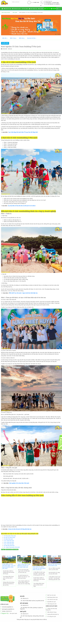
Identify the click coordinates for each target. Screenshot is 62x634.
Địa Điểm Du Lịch (51, 601)
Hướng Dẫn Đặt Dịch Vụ (53, 614)
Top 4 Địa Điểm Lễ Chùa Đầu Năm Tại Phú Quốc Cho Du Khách (21, 205)
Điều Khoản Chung (51, 612)
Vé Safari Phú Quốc (8, 539)
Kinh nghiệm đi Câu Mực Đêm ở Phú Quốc (19, 483)
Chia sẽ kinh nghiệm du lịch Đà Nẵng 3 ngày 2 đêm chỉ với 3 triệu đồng (24, 582)
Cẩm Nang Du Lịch (51, 603)
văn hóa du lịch (9, 549)
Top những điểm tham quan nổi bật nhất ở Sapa (8, 578)
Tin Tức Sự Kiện (55, 556)
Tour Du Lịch (16, 8)
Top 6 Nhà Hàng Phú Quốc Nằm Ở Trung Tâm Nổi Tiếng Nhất (23, 132)
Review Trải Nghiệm (39, 556)
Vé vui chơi (24, 8)
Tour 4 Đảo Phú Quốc (9, 540)
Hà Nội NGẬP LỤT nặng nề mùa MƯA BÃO (54, 573)
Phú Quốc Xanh (13, 613)
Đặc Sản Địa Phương (9, 556)
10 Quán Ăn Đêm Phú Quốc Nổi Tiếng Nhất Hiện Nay (19, 529)
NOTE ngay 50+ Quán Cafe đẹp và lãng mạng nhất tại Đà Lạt (39, 568)
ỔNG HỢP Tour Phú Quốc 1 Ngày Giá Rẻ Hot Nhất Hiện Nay (23, 293)
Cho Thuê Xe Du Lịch (52, 599)
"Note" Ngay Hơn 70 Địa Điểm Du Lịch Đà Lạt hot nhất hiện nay (24, 566)
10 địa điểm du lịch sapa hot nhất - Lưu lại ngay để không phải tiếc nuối (8, 566)
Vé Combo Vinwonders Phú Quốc (12, 547)
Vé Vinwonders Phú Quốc (10, 536)
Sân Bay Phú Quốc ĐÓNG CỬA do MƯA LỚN (54, 564)
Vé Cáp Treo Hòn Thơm (9, 537)
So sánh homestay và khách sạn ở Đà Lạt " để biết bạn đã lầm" (24, 577)
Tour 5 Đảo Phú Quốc (9, 544)
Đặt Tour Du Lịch (51, 595)
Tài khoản (55, 8)
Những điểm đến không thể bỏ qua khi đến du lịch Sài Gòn (8, 584)
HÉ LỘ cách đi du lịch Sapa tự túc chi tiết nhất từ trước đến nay (24, 571)
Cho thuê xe (33, 8)
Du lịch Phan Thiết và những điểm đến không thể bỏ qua (8, 572)
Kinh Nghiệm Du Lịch (24, 556)
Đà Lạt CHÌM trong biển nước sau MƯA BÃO (54, 568)
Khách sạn (7, 8)
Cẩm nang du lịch (50, 8)
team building (15, 549)
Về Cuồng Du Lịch (51, 616)
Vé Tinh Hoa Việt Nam (9, 545)
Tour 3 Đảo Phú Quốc (9, 542)
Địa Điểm (41, 8)
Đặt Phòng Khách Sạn (52, 597)
